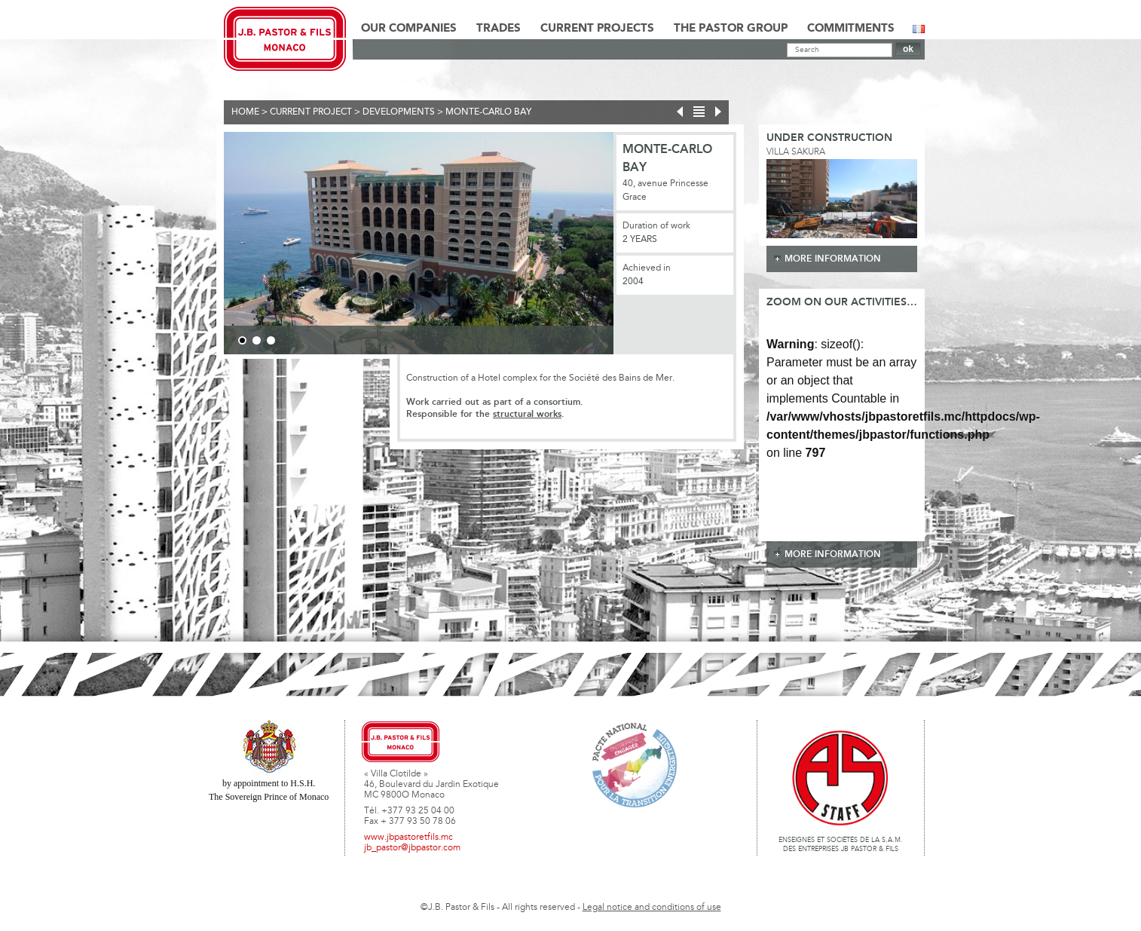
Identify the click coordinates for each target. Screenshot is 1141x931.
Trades (498, 29)
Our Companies (409, 29)
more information (833, 259)
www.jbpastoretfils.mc (408, 837)
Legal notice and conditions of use (652, 907)
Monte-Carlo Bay (488, 112)
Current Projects (597, 29)
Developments (398, 112)
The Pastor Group (731, 29)
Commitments (851, 29)
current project (311, 112)
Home (245, 112)
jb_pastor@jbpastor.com (412, 848)
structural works (527, 414)
